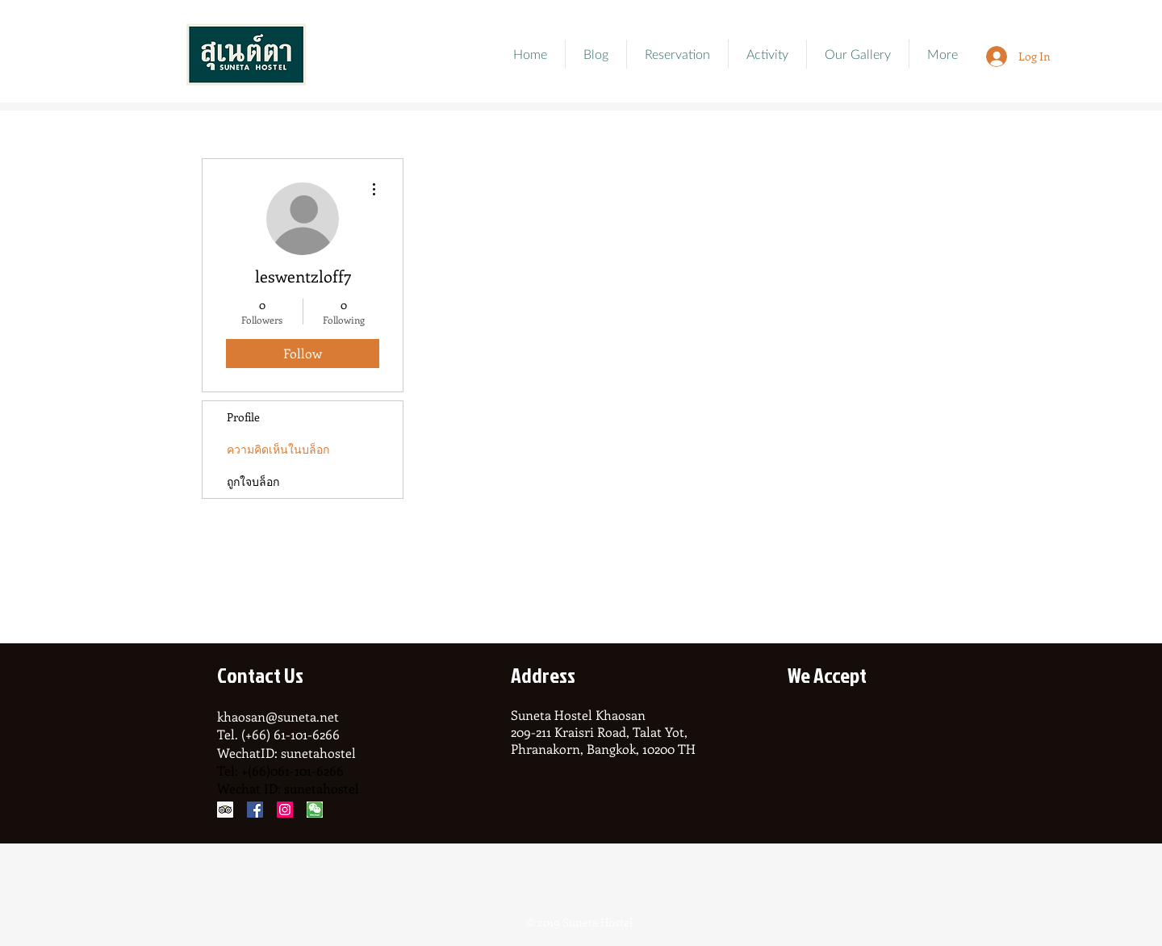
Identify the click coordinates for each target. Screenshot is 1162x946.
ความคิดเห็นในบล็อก (278, 449)
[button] (858, 54)
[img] (808, 735)
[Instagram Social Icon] (285, 810)
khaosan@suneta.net (278, 716)
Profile (243, 417)
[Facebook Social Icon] (255, 810)
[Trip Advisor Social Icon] (225, 810)
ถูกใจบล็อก (253, 481)
